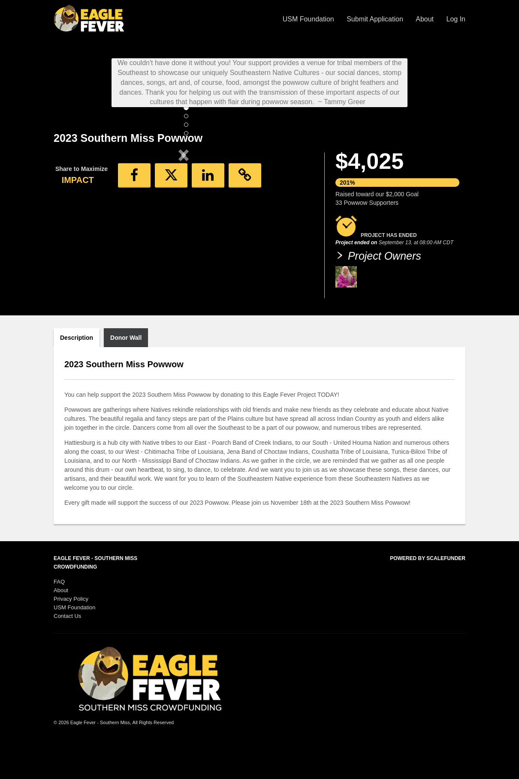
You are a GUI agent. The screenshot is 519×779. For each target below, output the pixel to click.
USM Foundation (309, 19)
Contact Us (67, 652)
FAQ (59, 617)
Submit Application (376, 19)
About (425, 19)
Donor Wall (126, 373)
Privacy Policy (71, 635)
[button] (73, 226)
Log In (456, 19)
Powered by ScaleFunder (427, 594)
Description (76, 373)
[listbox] (184, 226)
